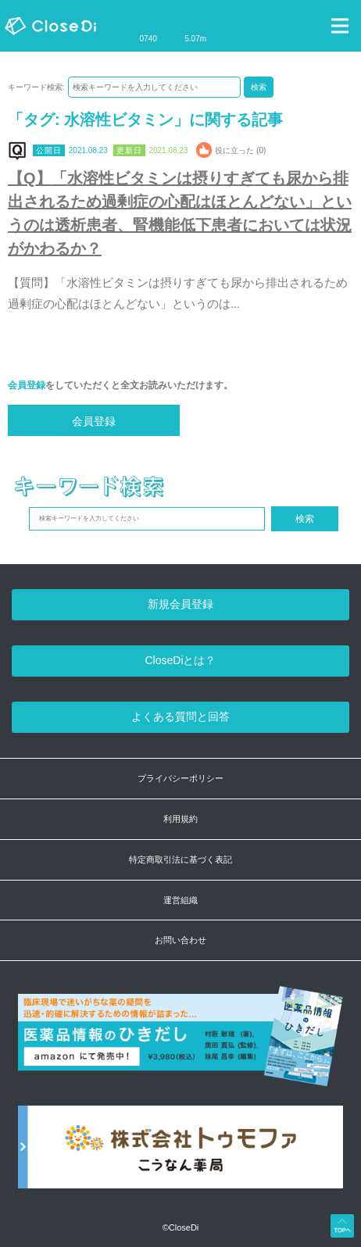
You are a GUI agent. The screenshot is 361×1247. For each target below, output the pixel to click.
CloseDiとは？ (180, 660)
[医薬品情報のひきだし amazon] (180, 1045)
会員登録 (26, 385)
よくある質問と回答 (180, 716)
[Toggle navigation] (340, 26)
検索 (258, 87)
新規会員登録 (180, 604)
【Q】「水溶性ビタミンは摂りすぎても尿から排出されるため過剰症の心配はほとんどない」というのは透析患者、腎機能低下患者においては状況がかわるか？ (180, 213)
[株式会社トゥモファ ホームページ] (180, 1155)
